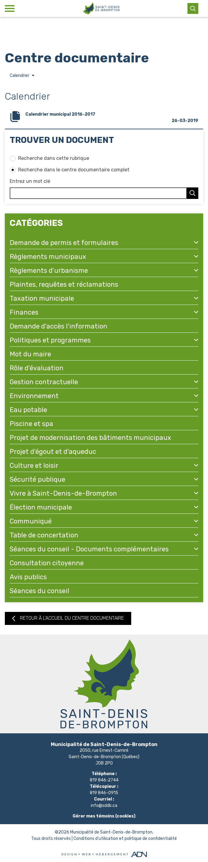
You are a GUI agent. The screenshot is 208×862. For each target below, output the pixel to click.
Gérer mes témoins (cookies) (104, 816)
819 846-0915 (104, 792)
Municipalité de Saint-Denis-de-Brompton (111, 832)
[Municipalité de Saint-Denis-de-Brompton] (101, 8)
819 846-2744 (104, 780)
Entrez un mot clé (30, 181)
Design (69, 854)
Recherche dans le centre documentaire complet (73, 170)
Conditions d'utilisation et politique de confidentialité (125, 838)
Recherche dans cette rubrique (53, 158)
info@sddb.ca (104, 805)
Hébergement (112, 854)
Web (87, 854)
